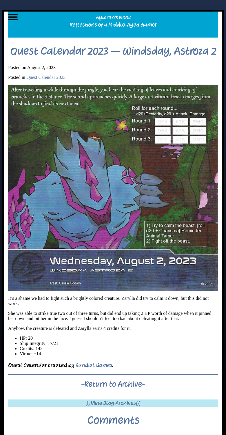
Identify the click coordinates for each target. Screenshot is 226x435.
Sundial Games (94, 365)
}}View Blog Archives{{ (113, 403)
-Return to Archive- (113, 384)
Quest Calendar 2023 (45, 77)
